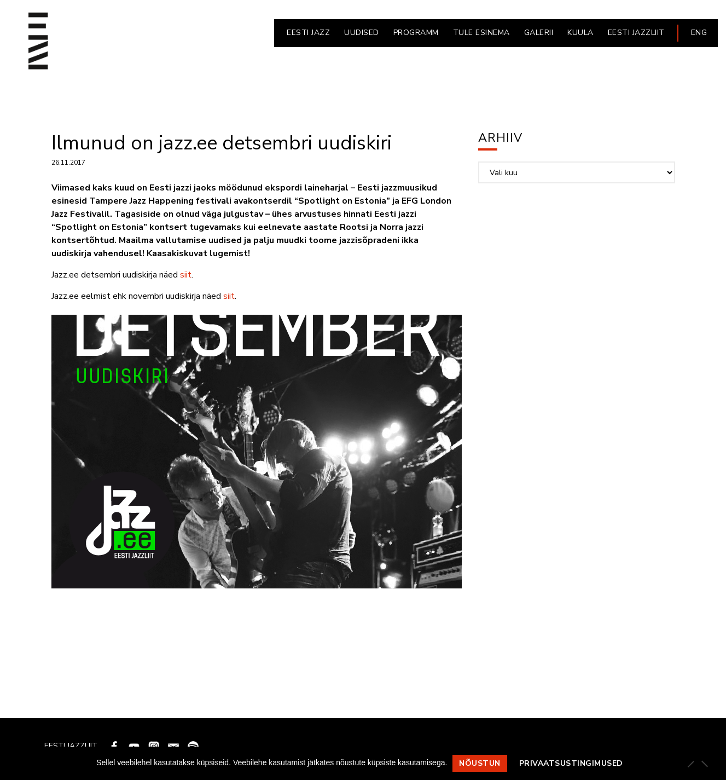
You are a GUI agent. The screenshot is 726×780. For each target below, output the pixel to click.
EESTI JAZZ (308, 32)
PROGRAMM (416, 32)
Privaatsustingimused (571, 763)
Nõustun (480, 763)
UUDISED (361, 32)
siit (185, 275)
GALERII (539, 32)
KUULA (580, 32)
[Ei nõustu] (704, 763)
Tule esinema (481, 32)
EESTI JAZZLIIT (636, 32)
